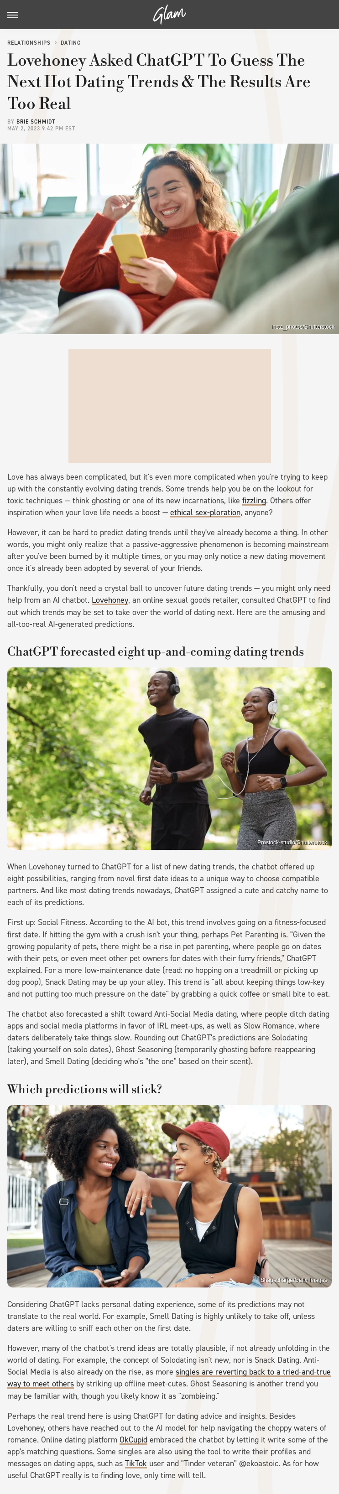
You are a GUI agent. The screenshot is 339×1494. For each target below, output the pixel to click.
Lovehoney (110, 599)
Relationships (29, 43)
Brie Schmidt (35, 121)
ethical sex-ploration (205, 512)
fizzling (254, 500)
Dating (71, 43)
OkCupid (133, 1439)
